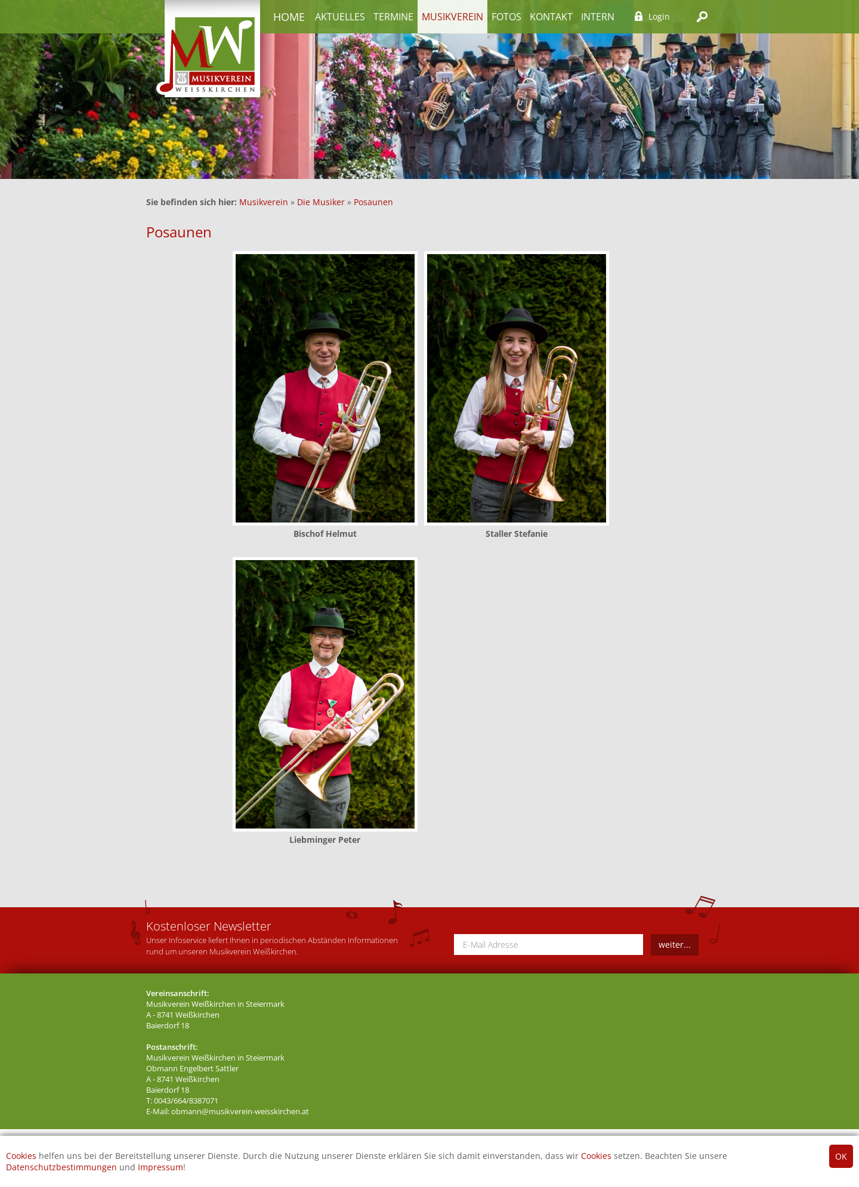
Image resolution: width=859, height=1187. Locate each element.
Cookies (21, 1155)
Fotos (506, 16)
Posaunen (373, 202)
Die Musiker (321, 202)
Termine (393, 16)
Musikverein (452, 16)
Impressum (160, 1167)
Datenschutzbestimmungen (61, 1167)
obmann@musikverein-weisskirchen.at (240, 1111)
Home (289, 17)
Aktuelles (340, 16)
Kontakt (551, 16)
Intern (597, 16)
